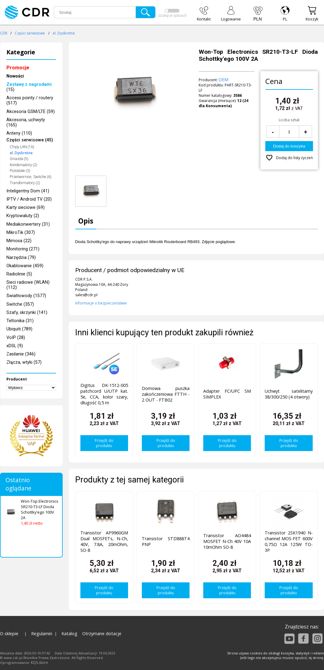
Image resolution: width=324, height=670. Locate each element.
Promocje (17, 68)
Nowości (15, 76)
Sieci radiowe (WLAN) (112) (28, 285)
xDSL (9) (14, 345)
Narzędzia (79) (21, 257)
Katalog (69, 633)
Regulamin (41, 633)
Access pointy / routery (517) (29, 100)
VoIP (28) (15, 337)
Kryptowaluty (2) (22, 215)
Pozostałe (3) (20, 170)
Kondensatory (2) (23, 164)
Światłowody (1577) (26, 295)
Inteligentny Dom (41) (27, 191)
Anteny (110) (19, 133)
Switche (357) (20, 304)
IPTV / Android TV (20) (29, 199)
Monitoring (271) (22, 249)
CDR (3, 33)
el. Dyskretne (64, 33)
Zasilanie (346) (20, 354)
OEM (223, 79)
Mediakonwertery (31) (28, 224)
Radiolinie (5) (19, 274)
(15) (29, 87)
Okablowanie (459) (24, 265)
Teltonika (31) (20, 320)
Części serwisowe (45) (29, 140)
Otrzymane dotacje (101, 633)
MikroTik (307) (20, 232)
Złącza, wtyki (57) (24, 362)
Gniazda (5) (19, 158)
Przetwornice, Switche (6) (30, 176)
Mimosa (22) (18, 240)
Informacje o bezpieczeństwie (101, 303)
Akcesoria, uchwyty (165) (25, 122)
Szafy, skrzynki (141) (26, 312)
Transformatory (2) (25, 182)
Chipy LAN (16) (22, 146)
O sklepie (9, 633)
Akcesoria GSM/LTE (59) (30, 111)
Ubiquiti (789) (19, 329)
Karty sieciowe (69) (25, 207)
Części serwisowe (30, 33)
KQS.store (39, 662)
